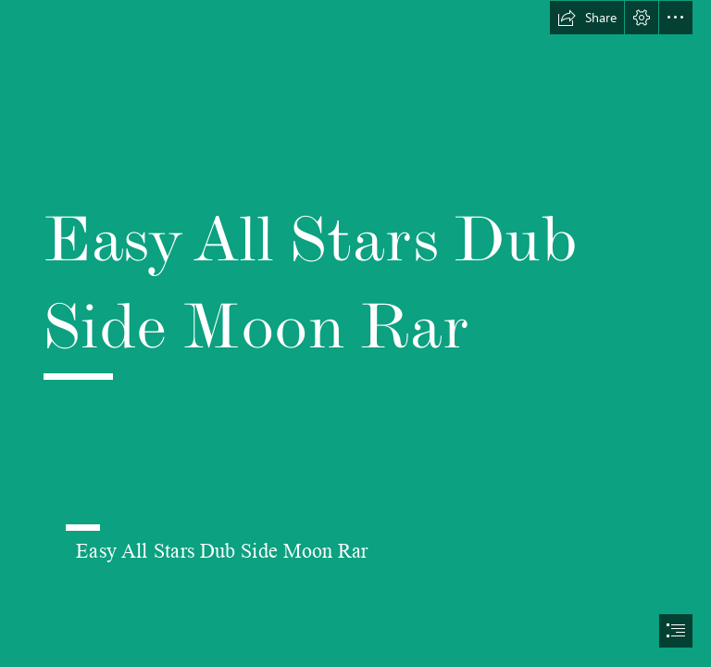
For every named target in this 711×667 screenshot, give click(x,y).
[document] (355, 333)
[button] (587, 17)
